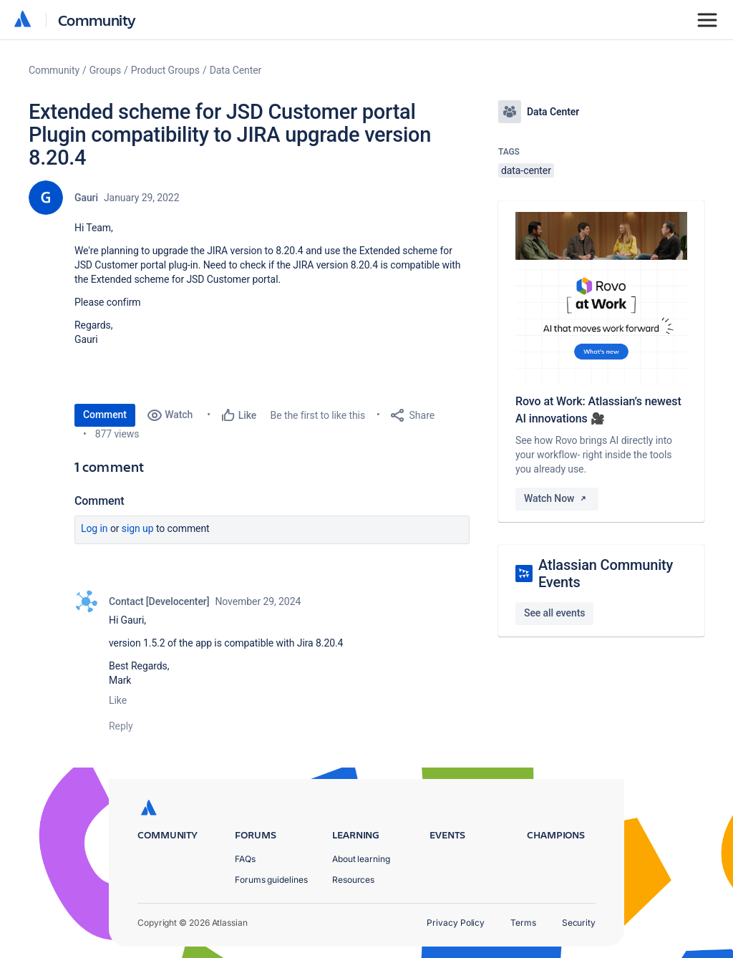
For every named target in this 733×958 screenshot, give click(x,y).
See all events (554, 613)
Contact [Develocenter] (159, 601)
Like (118, 700)
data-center (526, 170)
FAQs (245, 858)
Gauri (86, 197)
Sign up (138, 528)
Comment (105, 414)
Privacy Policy (456, 922)
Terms (523, 922)
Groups (105, 70)
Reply (121, 726)
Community (97, 19)
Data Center (236, 70)
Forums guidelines (271, 879)
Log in (94, 528)
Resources (353, 879)
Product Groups (165, 70)
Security (579, 922)
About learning (361, 858)
